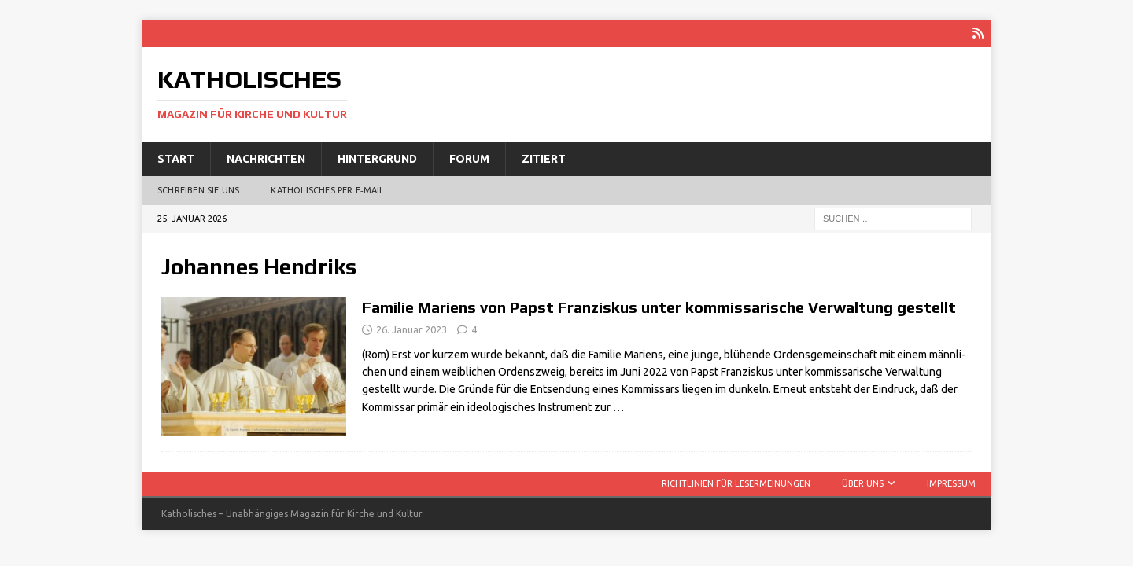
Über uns (863, 483)
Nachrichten (266, 159)
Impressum (951, 483)
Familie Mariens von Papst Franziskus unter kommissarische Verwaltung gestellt (659, 307)
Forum (469, 159)
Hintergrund (377, 159)
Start (175, 159)
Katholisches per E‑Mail (327, 190)
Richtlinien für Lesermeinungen (736, 483)
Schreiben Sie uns (198, 190)
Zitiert (544, 159)
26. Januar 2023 (411, 329)
